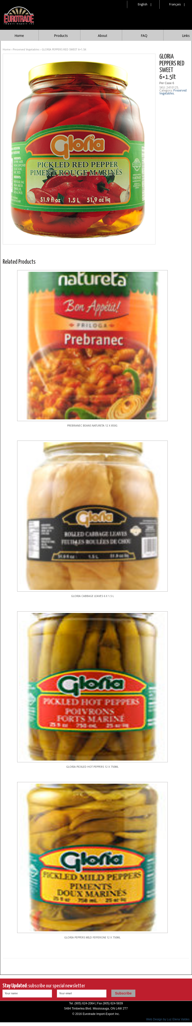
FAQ (144, 36)
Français (175, 4)
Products (61, 36)
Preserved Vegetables (26, 49)
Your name (11, 993)
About (102, 36)
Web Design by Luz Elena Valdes (168, 1019)
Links (186, 36)
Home (19, 36)
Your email (65, 993)
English (142, 4)
